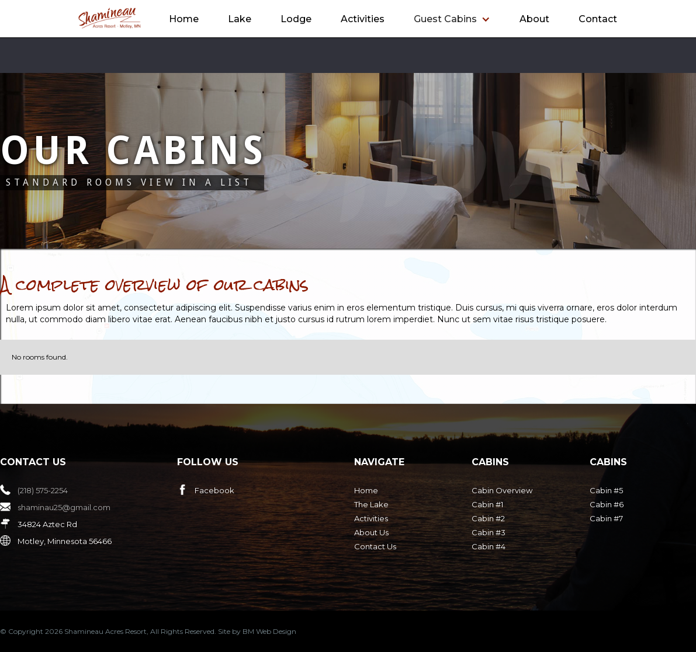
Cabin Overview (502, 490)
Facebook (214, 490)
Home (184, 19)
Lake (239, 19)
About (534, 19)
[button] (452, 19)
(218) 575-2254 (43, 490)
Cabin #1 (487, 504)
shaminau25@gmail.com (64, 507)
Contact (598, 19)
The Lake (371, 504)
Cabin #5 (606, 490)
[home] (110, 18)
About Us (371, 532)
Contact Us (375, 546)
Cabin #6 (607, 504)
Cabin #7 (606, 518)
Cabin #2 (488, 518)
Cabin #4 (488, 546)
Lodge (296, 19)
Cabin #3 (488, 532)
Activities (363, 19)
